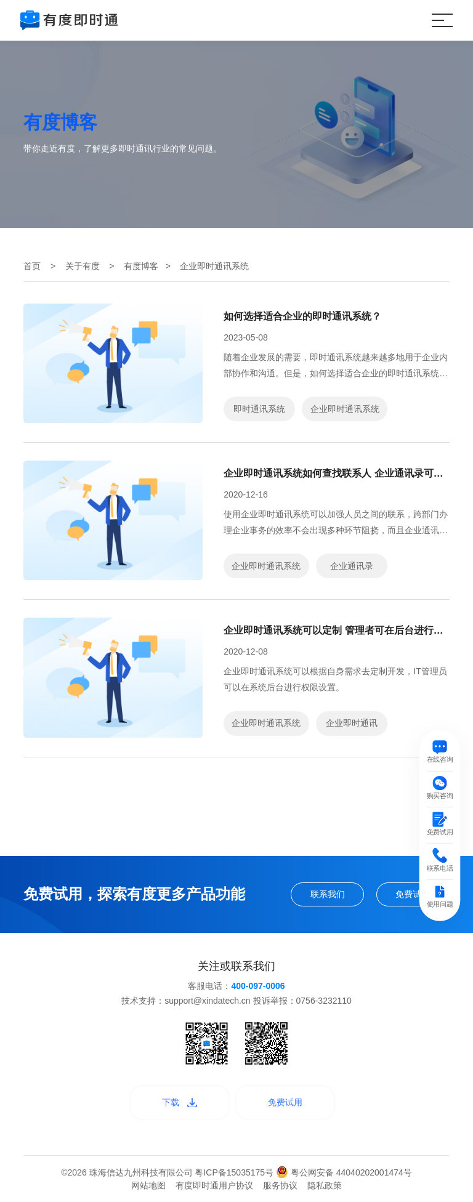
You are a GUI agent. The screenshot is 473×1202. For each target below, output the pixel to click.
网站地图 (148, 1185)
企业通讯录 (351, 566)
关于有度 (82, 266)
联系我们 (327, 894)
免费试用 (412, 894)
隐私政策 (324, 1185)
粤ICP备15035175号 (235, 1172)
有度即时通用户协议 (214, 1185)
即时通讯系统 (259, 409)
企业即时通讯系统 (344, 409)
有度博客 (141, 266)
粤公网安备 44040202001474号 (344, 1172)
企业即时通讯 (352, 723)
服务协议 (280, 1185)
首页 (32, 266)
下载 (179, 1102)
